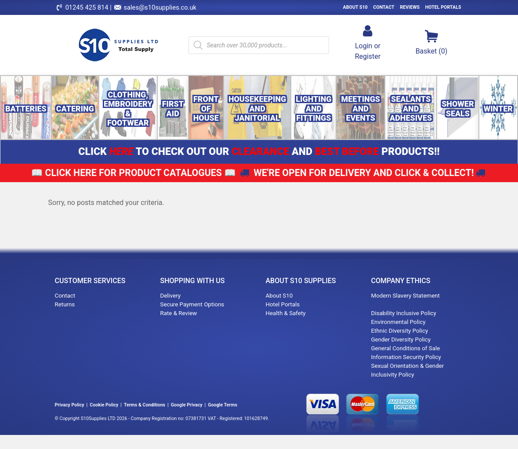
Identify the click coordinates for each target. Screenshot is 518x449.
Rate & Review (178, 313)
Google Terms (222, 405)
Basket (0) (432, 42)
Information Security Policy (406, 357)
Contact (383, 7)
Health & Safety (286, 313)
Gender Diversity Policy (401, 339)
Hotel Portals (443, 7)
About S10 (355, 7)
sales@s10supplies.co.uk (160, 7)
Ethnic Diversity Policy (399, 330)
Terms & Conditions (144, 405)
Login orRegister (368, 42)
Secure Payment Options (192, 304)
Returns (65, 304)
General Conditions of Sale (405, 348)
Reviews (410, 7)
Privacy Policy (69, 405)
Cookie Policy (104, 405)
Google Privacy (187, 405)
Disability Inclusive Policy (403, 313)
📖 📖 (133, 172)
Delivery (170, 295)
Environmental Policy (398, 322)
